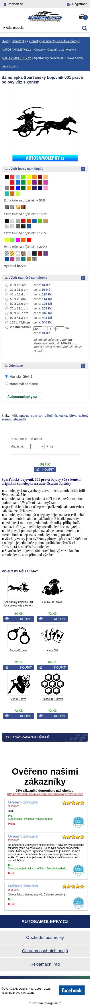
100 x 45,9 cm (20, 322)
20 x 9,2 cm (18, 285)
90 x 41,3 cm (19, 317)
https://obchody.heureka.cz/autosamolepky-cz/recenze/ (45, 794)
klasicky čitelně (21, 376)
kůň (14, 415)
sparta (24, 415)
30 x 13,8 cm (19, 289)
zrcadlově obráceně (24, 384)
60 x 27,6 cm (19, 303)
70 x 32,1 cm (19, 308)
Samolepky (19, 41)
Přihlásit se (15, 4)
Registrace (79, 4)
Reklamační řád (45, 964)
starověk (19, 419)
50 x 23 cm (18, 299)
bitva (73, 415)
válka (63, 415)
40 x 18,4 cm (19, 294)
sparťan (37, 415)
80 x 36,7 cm (19, 313)
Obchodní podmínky (45, 937)
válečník (51, 415)
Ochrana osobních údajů (45, 950)
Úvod (5, 41)
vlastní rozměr (20, 327)
